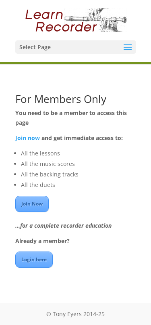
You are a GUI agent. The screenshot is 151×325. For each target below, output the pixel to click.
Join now (27, 138)
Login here (34, 259)
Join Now (32, 203)
